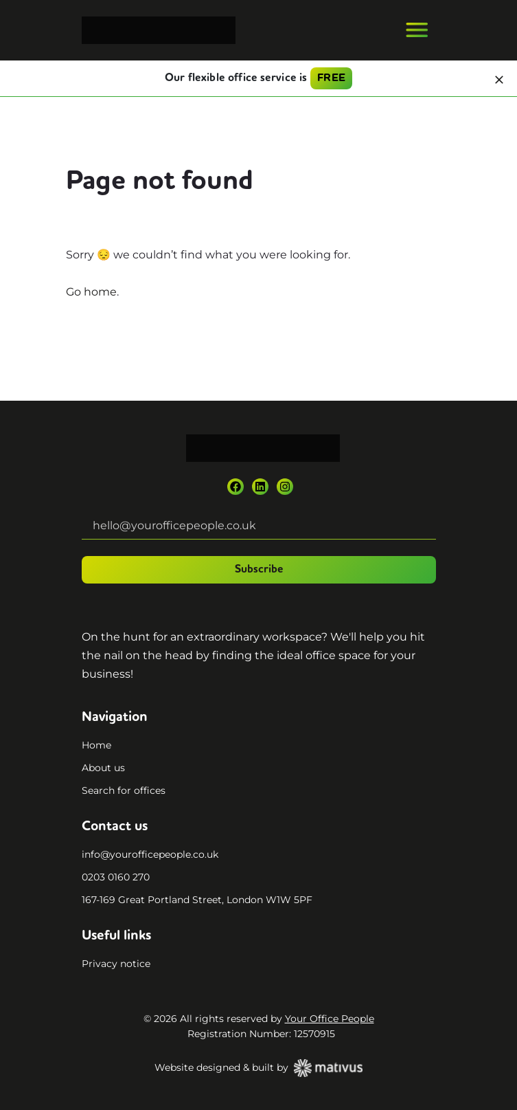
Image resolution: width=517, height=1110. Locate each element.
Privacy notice (116, 963)
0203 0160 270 (116, 877)
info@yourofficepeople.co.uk (150, 854)
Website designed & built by (258, 1068)
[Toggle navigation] (417, 30)
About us (103, 768)
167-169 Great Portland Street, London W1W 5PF (197, 899)
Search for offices (123, 790)
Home (96, 745)
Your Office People (329, 1018)
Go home (91, 291)
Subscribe (259, 569)
